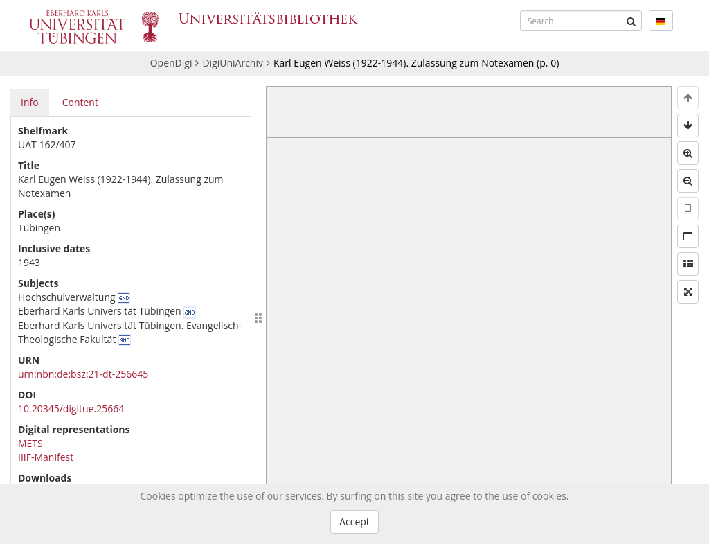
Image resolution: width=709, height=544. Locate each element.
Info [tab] (30, 102)
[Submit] (631, 20)
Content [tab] (80, 102)
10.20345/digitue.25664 (71, 408)
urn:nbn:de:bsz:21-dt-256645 (83, 373)
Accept (354, 521)
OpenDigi (171, 62)
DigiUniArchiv (232, 62)
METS (30, 443)
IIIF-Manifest (45, 457)
